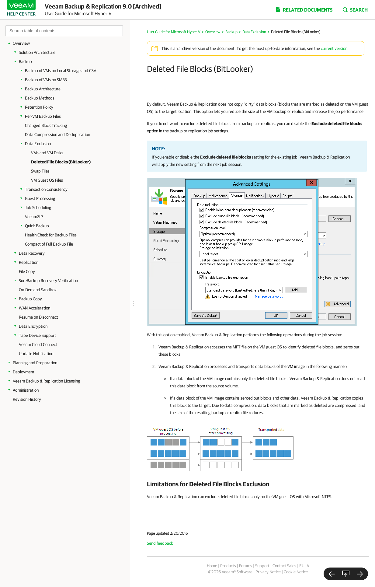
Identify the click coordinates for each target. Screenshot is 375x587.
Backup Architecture (43, 88)
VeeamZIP (34, 216)
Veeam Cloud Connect (38, 344)
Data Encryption (33, 326)
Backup (25, 61)
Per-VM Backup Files (43, 116)
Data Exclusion (38, 143)
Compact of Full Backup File (49, 244)
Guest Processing (40, 198)
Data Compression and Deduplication (57, 134)
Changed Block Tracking (46, 125)
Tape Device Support (37, 335)
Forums (245, 565)
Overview (21, 43)
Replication (28, 262)
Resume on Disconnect (38, 317)
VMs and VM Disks (47, 152)
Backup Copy (30, 298)
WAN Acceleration (34, 308)
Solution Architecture (37, 52)
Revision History (27, 399)
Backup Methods (39, 98)
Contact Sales (284, 565)
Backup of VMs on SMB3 (46, 79)
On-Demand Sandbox (38, 289)
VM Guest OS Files (47, 180)
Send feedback (160, 543)
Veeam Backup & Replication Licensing (46, 381)
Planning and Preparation (35, 362)
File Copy (27, 271)
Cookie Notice (296, 571)
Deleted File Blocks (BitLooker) (61, 161)
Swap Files (40, 171)
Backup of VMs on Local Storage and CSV (60, 70)
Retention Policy (39, 107)
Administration (26, 390)
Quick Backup (37, 225)
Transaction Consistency (46, 189)
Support (262, 565)
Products (228, 565)
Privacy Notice (268, 571)
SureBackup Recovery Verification (48, 280)
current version (334, 48)
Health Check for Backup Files (51, 234)
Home (212, 565)
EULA (304, 565)
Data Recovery (32, 253)
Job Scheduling (38, 207)
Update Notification (36, 353)
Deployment (23, 371)
